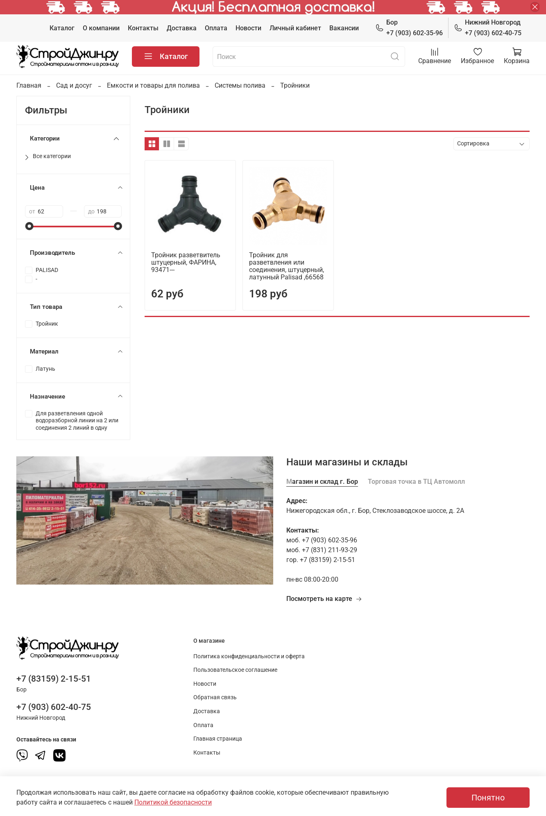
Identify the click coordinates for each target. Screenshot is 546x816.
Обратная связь (215, 697)
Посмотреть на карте (324, 599)
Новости (248, 28)
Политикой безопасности (173, 802)
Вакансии (344, 28)
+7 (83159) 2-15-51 (53, 679)
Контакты (143, 28)
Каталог (62, 28)
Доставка (182, 28)
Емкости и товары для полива (153, 85)
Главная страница (217, 738)
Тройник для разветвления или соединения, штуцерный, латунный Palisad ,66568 (286, 266)
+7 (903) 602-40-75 (487, 27)
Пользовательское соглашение (235, 669)
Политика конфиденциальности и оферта (249, 656)
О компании (101, 28)
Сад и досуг (74, 85)
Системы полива (240, 85)
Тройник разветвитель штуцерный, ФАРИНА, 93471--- (185, 262)
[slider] (29, 226)
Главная (28, 85)
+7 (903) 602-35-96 (409, 27)
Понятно (488, 797)
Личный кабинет (295, 28)
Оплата (216, 28)
